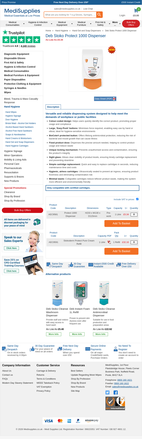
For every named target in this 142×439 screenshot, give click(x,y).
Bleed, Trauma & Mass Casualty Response (21, 100)
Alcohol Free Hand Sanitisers (18, 131)
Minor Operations (13, 155)
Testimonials (22, 39)
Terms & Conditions (46, 379)
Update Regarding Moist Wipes (86, 375)
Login (122, 15)
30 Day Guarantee (44, 345)
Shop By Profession (14, 200)
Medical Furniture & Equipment (21, 75)
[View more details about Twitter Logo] (107, 392)
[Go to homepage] (22, 13)
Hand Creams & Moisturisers (18, 138)
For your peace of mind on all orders (44, 350)
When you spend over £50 (71, 354)
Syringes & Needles (15, 88)
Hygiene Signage (13, 116)
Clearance (9, 192)
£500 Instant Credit (130, 2)
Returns (40, 375)
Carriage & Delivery (46, 370)
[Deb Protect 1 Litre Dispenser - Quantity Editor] (134, 214)
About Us (6, 370)
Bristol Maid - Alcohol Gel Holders (20, 123)
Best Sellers (77, 370)
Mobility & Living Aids (15, 159)
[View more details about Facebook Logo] (116, 392)
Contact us (7, 375)
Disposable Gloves (14, 58)
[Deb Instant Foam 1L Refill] (81, 308)
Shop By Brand (12, 196)
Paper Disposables (14, 79)
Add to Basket (121, 223)
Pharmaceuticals (13, 168)
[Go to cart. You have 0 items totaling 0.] (136, 13)
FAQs (5, 379)
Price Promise (9, 2)
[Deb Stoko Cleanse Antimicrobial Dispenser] (104, 308)
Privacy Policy (43, 391)
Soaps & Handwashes (15, 134)
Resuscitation (11, 172)
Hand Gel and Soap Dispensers (19, 142)
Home (48, 30)
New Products (11, 181)
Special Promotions (15, 188)
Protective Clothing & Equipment (22, 83)
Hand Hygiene (12, 106)
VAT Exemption (44, 387)
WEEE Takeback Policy (48, 383)
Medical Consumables (16, 71)
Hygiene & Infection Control (19, 66)
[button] (122, 13)
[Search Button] (99, 15)
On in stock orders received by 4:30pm (17, 354)
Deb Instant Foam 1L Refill (80, 310)
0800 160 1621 (124, 380)
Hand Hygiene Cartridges (16, 146)
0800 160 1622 (121, 383)
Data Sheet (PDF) (105, 99)
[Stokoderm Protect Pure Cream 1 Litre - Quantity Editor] (134, 242)
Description (53, 107)
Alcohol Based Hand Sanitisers (19, 127)
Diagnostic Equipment (16, 54)
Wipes (7, 92)
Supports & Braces (14, 176)
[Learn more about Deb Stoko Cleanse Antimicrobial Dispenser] (100, 334)
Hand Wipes (10, 112)
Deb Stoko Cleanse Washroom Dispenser (57, 312)
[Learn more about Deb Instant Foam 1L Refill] (77, 334)
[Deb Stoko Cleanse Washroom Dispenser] (57, 308)
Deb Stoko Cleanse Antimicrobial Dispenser (104, 312)
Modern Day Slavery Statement (17, 383)
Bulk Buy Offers (22, 210)
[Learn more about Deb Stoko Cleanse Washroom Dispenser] (53, 334)
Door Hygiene (11, 119)
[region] (57, 293)
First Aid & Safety (14, 62)
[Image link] (22, 264)
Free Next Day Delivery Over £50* (71, 2)
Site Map (75, 391)
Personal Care (11, 164)
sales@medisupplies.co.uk (67, 8)
